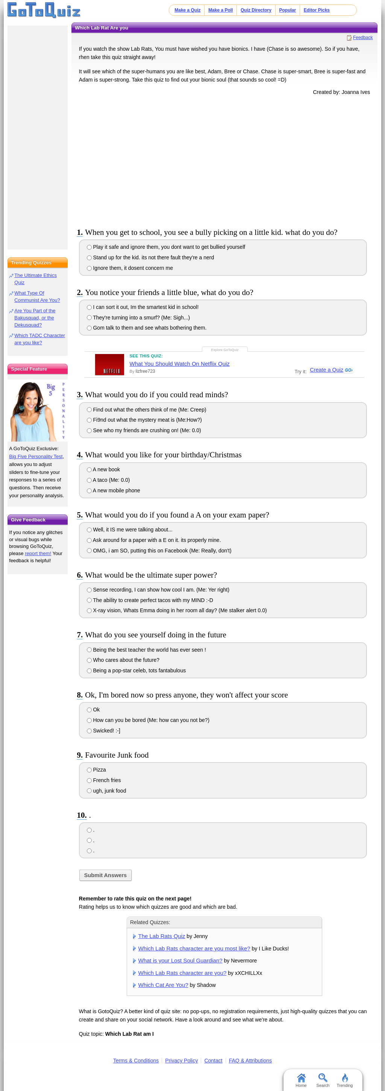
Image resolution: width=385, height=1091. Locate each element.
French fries (104, 780)
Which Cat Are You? (163, 985)
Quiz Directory (256, 10)
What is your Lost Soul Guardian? (180, 960)
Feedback (363, 37)
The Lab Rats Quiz (161, 936)
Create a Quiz (326, 370)
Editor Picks (317, 10)
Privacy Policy (181, 1061)
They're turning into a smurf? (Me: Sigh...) (138, 318)
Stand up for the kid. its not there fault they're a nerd (150, 257)
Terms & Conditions (136, 1061)
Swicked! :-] (103, 731)
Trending (344, 1080)
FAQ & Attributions (250, 1061)
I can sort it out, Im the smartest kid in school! (143, 307)
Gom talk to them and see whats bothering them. (147, 328)
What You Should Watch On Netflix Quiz (180, 363)
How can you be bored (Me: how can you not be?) (148, 720)
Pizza (96, 770)
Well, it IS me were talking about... (130, 530)
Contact (213, 1061)
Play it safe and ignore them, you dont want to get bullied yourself (166, 247)
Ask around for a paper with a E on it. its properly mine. (154, 540)
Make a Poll (220, 10)
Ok (93, 710)
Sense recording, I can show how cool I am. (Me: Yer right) (158, 590)
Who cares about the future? (123, 660)
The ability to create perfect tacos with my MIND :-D (150, 600)
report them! (38, 553)
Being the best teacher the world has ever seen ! (146, 650)
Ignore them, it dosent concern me (130, 268)
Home (301, 1080)
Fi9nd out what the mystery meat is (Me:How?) (144, 420)
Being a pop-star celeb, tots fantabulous (136, 670)
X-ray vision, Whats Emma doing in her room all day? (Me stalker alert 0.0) (177, 610)
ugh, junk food (106, 791)
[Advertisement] (224, 160)
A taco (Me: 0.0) (108, 480)
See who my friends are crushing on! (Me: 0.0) (144, 430)
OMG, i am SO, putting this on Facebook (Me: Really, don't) (159, 551)
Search (323, 1080)
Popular (287, 10)
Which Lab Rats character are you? (182, 973)
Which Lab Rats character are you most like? (194, 948)
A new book (103, 469)
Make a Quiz (187, 10)
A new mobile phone (113, 490)
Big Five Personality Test (35, 456)
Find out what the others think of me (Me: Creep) (146, 410)
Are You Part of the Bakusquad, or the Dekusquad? (34, 318)
